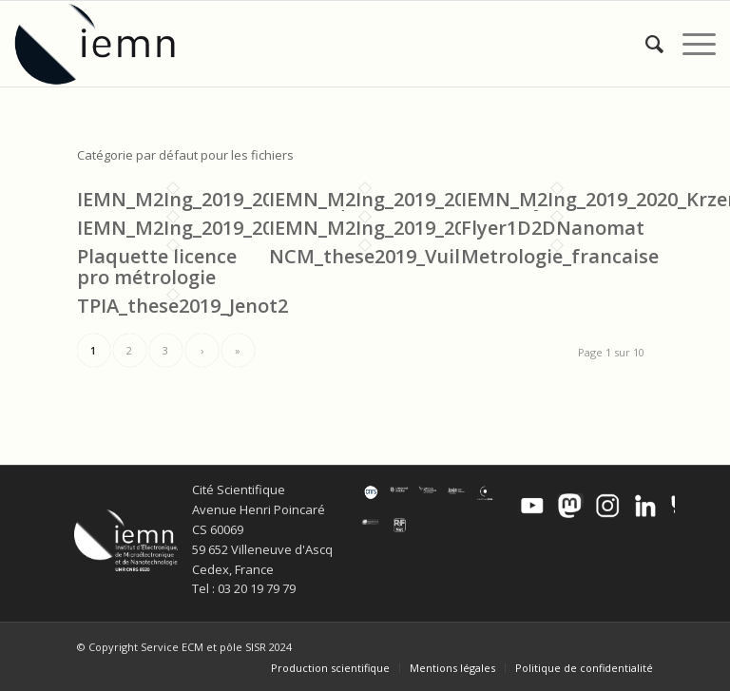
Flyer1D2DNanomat (552, 227)
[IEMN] (107, 43)
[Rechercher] (644, 43)
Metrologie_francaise (560, 256)
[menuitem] (644, 43)
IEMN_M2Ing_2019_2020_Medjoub (423, 199)
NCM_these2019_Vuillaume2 (398, 256)
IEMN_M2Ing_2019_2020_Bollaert (418, 227)
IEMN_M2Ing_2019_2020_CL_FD (217, 227)
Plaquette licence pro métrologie (157, 266)
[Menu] (689, 43)
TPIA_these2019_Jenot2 (182, 305)
